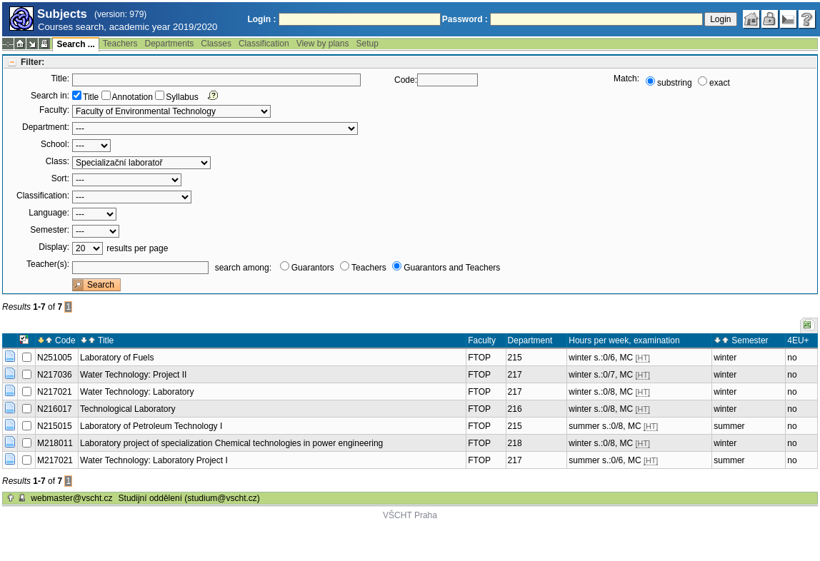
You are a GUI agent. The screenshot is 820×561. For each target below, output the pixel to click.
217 (515, 375)
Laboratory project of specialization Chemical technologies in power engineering (231, 443)
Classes (216, 44)
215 (515, 358)
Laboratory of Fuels (117, 358)
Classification (264, 44)
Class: (57, 161)
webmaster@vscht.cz (71, 498)
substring (674, 83)
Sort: (60, 178)
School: (55, 144)
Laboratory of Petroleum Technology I (151, 426)
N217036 (54, 375)
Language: (49, 213)
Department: (45, 127)
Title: (60, 79)
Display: (54, 247)
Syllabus (182, 97)
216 (515, 409)
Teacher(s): (47, 264)
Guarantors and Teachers (452, 268)
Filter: (32, 62)
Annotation (132, 97)
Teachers (120, 44)
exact (719, 83)
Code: (405, 80)
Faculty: (54, 110)
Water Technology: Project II (133, 375)
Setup (367, 44)
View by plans (322, 44)
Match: (626, 79)
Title (91, 97)
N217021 (54, 392)
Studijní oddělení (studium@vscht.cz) (189, 498)
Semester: (49, 230)
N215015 (54, 426)
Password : (465, 19)
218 (515, 443)
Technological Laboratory (127, 409)
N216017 (54, 409)
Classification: (42, 196)
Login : (261, 19)
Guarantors (312, 268)
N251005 (54, 358)
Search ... (75, 44)
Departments (169, 44)
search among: (243, 268)
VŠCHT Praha (410, 515)
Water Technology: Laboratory (137, 392)
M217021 (55, 460)
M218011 (55, 443)
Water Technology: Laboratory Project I (154, 460)
